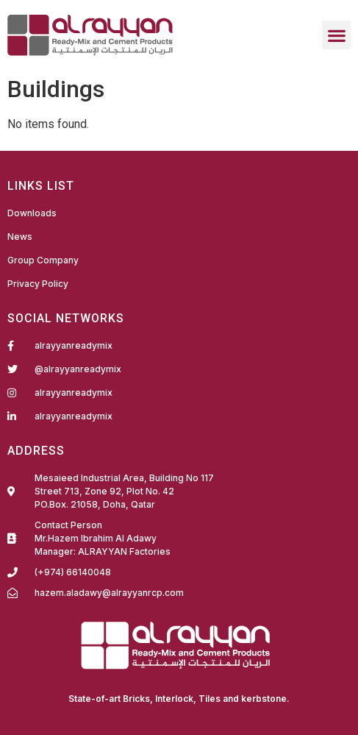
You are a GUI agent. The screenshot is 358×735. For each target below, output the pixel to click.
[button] (336, 35)
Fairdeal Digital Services (70, 699)
